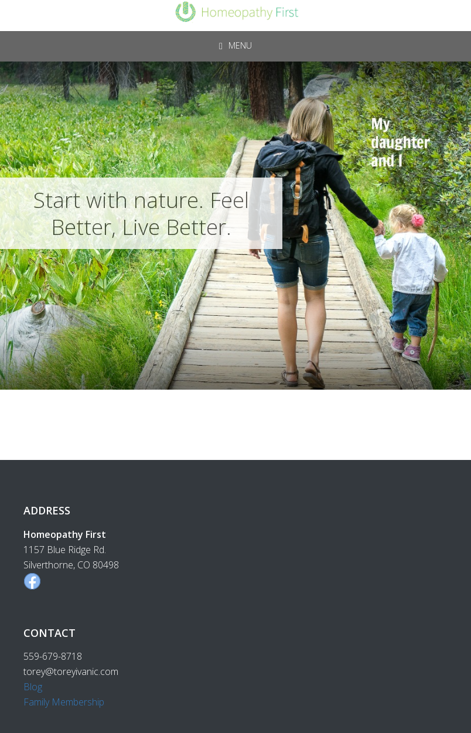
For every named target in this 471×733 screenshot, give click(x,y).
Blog (32, 686)
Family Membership (63, 702)
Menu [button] (240, 45)
